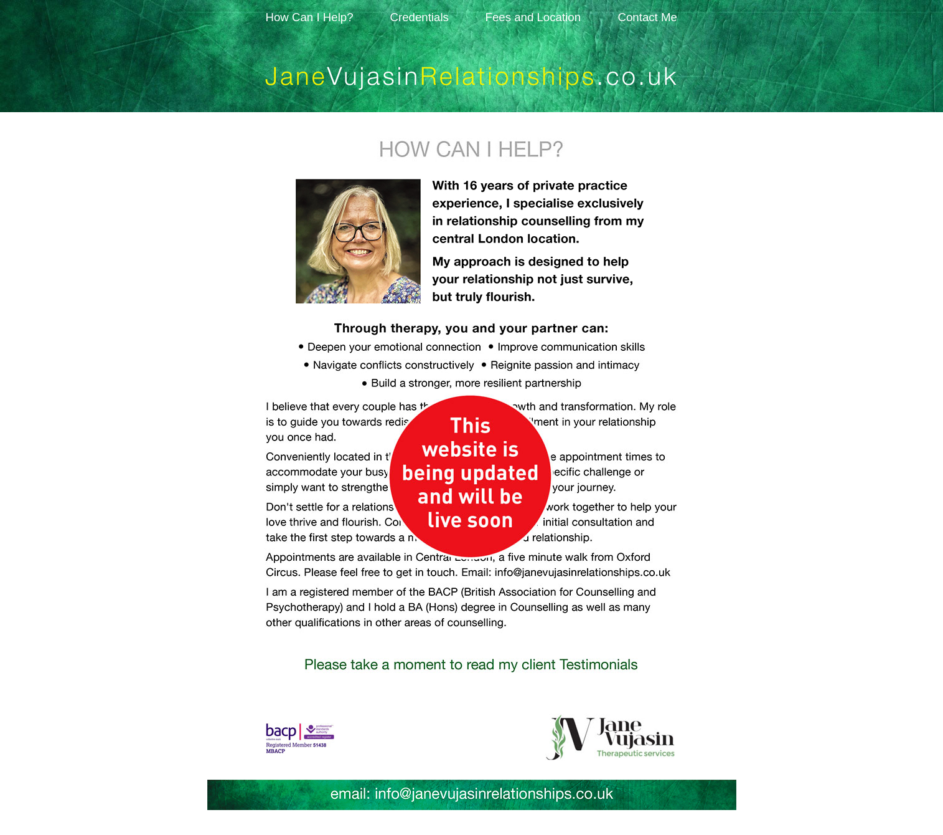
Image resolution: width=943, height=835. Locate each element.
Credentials (419, 17)
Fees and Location (533, 17)
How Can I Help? (310, 17)
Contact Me (647, 17)
